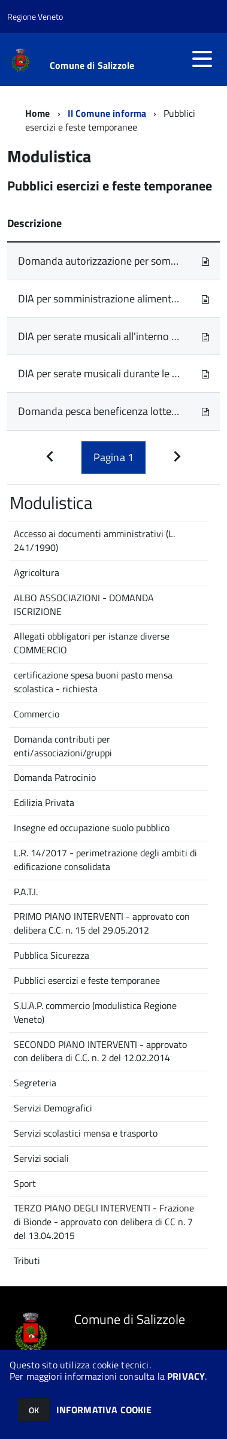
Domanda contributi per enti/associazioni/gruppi (63, 746)
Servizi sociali (41, 1158)
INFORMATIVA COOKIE (104, 1409)
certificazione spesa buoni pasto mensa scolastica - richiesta (93, 682)
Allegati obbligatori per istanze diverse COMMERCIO (92, 643)
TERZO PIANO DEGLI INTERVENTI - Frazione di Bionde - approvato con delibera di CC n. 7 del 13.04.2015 (104, 1222)
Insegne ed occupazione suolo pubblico (92, 827)
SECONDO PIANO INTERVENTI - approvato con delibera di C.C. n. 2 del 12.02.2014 (100, 1051)
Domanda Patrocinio (55, 777)
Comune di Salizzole (92, 65)
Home (37, 113)
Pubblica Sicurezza (51, 955)
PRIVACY (186, 1376)
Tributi (27, 1260)
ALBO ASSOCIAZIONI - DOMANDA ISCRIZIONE (84, 604)
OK (34, 1410)
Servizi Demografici (53, 1108)
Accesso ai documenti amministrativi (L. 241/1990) (94, 540)
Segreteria (35, 1083)
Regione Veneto (35, 16)
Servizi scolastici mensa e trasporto (86, 1133)
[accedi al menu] (201, 58)
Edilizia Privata (44, 802)
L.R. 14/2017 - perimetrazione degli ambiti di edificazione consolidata (105, 860)
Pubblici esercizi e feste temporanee (87, 980)
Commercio (36, 714)
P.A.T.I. (26, 891)
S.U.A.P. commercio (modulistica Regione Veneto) (95, 1012)
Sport (25, 1183)
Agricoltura (36, 572)
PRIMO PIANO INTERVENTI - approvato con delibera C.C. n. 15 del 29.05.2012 (102, 923)
